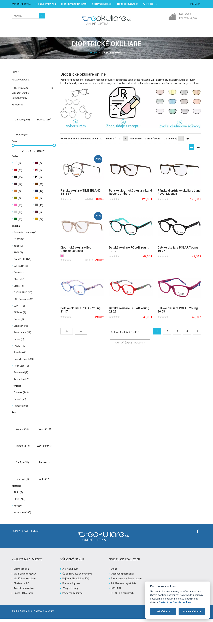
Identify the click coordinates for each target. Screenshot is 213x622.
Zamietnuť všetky (192, 611)
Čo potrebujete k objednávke (77, 577)
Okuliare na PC (21, 586)
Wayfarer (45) (44, 449)
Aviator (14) (22, 432)
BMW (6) (18, 256)
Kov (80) (18, 509)
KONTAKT (116, 591)
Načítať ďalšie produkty (130, 346)
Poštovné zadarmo (72, 596)
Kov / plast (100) (22, 515)
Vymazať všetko (20, 96)
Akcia (124, 35)
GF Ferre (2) (20, 315)
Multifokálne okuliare (25, 582)
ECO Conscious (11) (24, 302)
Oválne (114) (44, 432)
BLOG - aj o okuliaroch (122, 596)
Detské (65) (22, 138)
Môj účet (195, 4)
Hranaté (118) (22, 449)
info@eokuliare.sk (127, 4)
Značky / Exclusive (103, 35)
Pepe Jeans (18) (22, 335)
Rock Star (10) (21, 369)
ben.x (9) (18, 249)
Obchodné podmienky (122, 577)
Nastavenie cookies (44, 614)
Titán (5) (18, 495)
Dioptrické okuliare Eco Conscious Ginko (76, 252)
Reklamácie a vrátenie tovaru (126, 582)
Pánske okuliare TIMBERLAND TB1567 (80, 195)
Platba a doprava (71, 586)
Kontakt (34, 534)
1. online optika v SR (45, 4)
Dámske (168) (21, 395)
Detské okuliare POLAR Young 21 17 (80, 313)
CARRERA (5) (21, 269)
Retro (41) (44, 465)
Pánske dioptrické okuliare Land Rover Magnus (179, 195)
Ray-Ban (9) (20, 355)
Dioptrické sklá (21, 572)
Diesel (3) (19, 289)
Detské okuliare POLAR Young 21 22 (129, 313)
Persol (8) (19, 342)
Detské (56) (20, 402)
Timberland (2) (21, 382)
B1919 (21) (19, 242)
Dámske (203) (22, 123)
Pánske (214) (44, 123)
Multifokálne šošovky (25, 577)
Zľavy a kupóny (70, 591)
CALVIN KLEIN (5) (22, 262)
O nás (25, 534)
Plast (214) (19, 502)
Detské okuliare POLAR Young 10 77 (178, 252)
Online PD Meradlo (23, 596)
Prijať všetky (163, 611)
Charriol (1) (19, 282)
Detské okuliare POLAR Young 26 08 (178, 313)
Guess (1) (19, 322)
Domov (92, 55)
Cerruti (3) (19, 276)
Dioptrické (64, 35)
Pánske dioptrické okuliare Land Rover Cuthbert (130, 195)
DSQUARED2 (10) (23, 296)
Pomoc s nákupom (145, 35)
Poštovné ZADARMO (101, 4)
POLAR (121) (20, 349)
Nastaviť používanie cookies (175, 602)
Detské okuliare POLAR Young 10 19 (129, 252)
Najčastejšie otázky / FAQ (75, 582)
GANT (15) (19, 309)
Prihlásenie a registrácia (123, 586)
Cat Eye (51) (22, 465)
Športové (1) (22, 482)
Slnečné (81, 35)
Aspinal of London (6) (25, 236)
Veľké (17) (44, 482)
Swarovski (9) (21, 375)
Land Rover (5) (21, 329)
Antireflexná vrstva (24, 591)
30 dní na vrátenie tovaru (74, 4)
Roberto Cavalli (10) (24, 362)
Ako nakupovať (70, 572)
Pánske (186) (21, 409)
